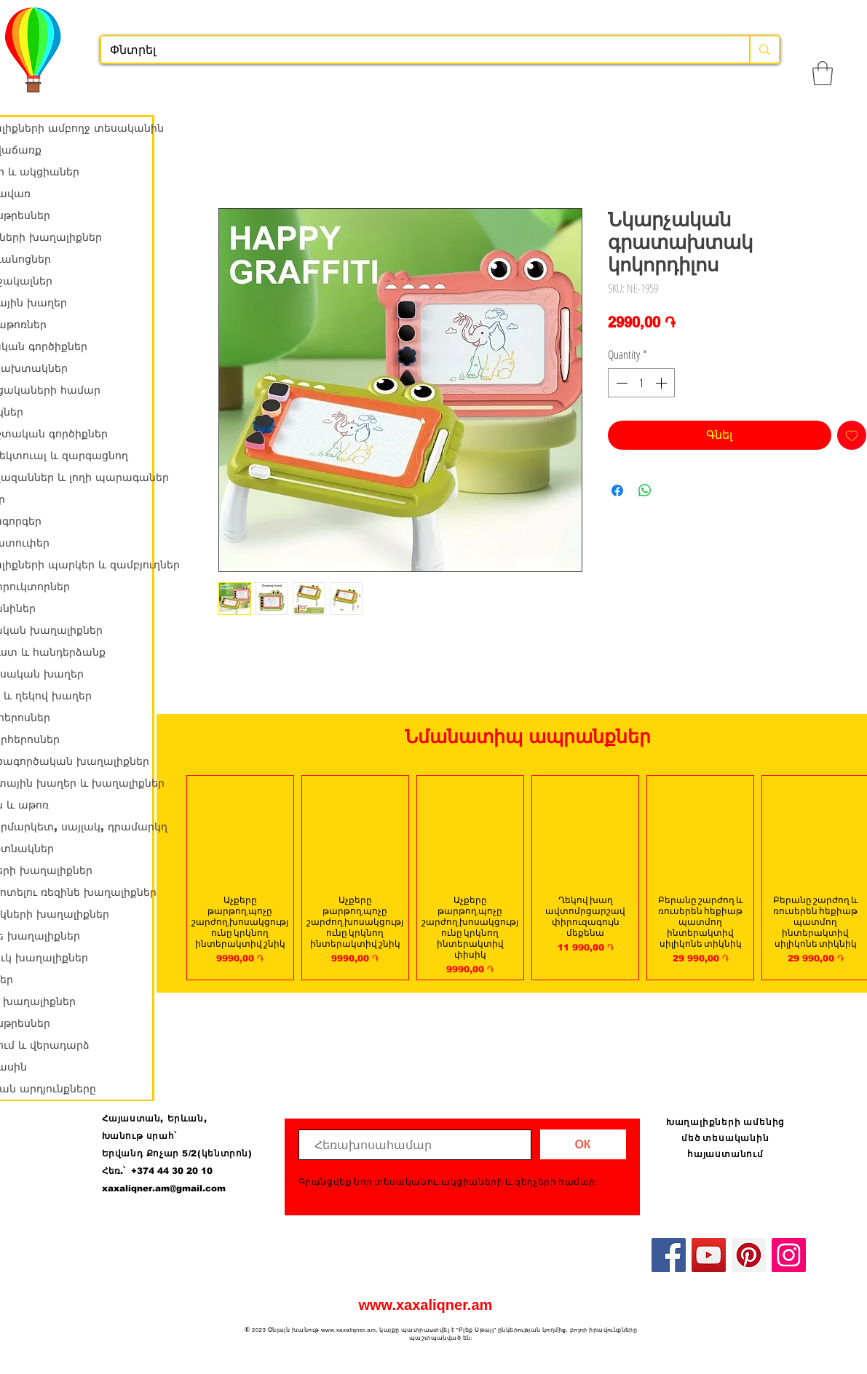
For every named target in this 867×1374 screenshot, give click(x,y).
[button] (822, 73)
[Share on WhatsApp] (645, 490)
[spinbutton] (641, 383)
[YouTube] (709, 1255)
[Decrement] (620, 383)
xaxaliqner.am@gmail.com (164, 1188)
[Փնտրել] (414, 50)
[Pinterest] (749, 1255)
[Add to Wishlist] (851, 435)
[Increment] (662, 383)
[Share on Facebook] (617, 490)
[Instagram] (789, 1255)
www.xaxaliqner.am (426, 1305)
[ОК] (583, 1144)
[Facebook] (669, 1255)
